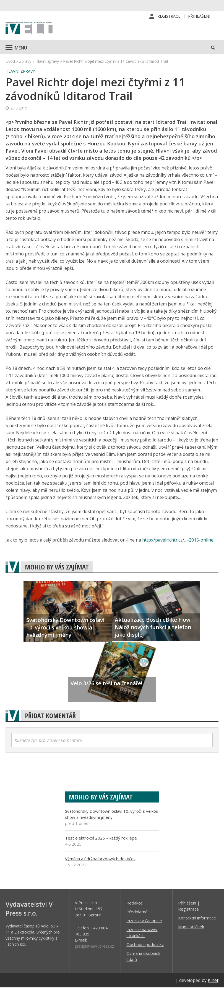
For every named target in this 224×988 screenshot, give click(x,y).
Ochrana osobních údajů (143, 957)
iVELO (29, 29)
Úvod (10, 61)
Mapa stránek (191, 927)
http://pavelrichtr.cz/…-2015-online (177, 540)
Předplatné (137, 912)
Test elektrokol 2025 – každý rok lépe (101, 838)
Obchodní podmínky (145, 945)
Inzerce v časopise (144, 921)
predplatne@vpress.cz (94, 946)
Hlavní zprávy (47, 61)
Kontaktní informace (197, 918)
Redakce (134, 903)
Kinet (213, 981)
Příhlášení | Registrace (189, 906)
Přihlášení (199, 16)
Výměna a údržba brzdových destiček (100, 859)
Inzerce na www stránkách (141, 933)
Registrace (168, 16)
